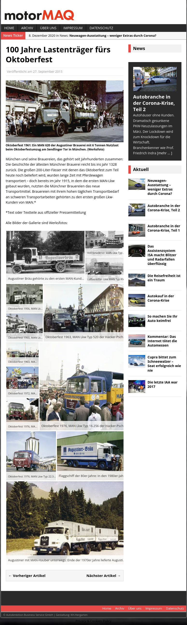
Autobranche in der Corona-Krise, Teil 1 (164, 228)
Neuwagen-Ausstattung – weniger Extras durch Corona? (160, 187)
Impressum (73, 28)
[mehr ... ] (164, 153)
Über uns (48, 28)
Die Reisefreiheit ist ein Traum (164, 277)
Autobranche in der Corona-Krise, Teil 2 (164, 207)
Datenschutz (101, 28)
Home (9, 28)
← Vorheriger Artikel (27, 575)
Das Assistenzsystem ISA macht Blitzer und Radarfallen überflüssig (162, 255)
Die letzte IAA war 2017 (163, 384)
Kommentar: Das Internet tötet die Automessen (162, 341)
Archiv (27, 28)
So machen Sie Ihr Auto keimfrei (163, 318)
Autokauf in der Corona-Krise (161, 298)
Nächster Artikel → (103, 575)
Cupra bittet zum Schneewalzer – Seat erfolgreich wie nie (164, 364)
